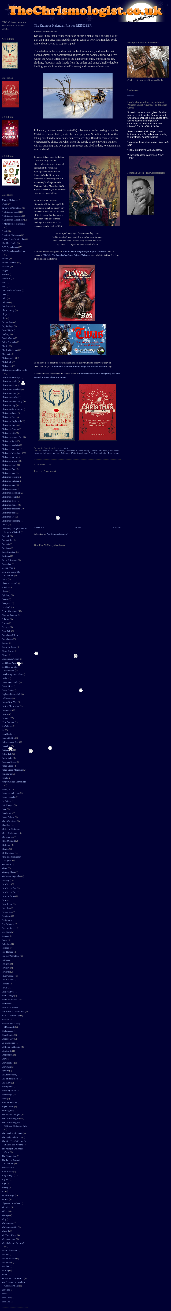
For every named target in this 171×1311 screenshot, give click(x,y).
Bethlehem (7, 306)
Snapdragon (7, 1054)
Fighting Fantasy (10, 615)
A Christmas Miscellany (13, 219)
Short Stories (8, 1035)
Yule (4, 1293)
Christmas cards (9, 393)
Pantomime (7, 920)
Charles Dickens (9, 350)
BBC (4, 286)
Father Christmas (10, 611)
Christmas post (9, 473)
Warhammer (7, 1223)
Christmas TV (8, 516)
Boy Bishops (8, 326)
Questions (6, 932)
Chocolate (7, 354)
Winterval (6, 1262)
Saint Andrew (8, 991)
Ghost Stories (8, 651)
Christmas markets (10, 445)
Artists (5, 274)
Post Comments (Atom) (57, 534)
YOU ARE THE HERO (13, 1278)
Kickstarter (7, 773)
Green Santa (7, 690)
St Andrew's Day (10, 1074)
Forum (5, 623)
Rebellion (6, 944)
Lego (4, 809)
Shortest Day (8, 1038)
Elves (4, 591)
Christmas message (11, 449)
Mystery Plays (8, 872)
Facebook (6, 607)
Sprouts (5, 1070)
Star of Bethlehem (10, 1078)
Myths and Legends (11, 876)
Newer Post (39, 527)
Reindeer (6, 960)
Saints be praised (10, 999)
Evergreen (7, 603)
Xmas (5, 1274)
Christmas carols (9, 397)
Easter (5, 579)
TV (3, 1191)
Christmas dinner (10, 413)
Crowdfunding (9, 552)
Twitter (5, 1199)
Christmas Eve (9, 417)
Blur (4, 318)
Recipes (5, 947)
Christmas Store (9, 500)
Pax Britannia (8, 924)
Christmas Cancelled (11, 389)
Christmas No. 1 (9, 465)
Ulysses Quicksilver (11, 1203)
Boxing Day (7, 322)
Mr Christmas (8, 853)
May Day (6, 825)
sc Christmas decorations (13, 1011)
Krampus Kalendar (11, 793)
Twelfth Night (8, 1195)
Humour (6, 718)
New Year (6, 884)
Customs (6, 556)
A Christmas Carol (10, 212)
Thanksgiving (8, 1110)
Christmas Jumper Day (12, 437)
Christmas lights (9, 441)
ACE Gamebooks (10, 247)
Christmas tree (9, 512)
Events (5, 599)
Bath (4, 282)
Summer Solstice (10, 1102)
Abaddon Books (9, 243)
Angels (5, 270)
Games (5, 643)
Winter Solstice (9, 1258)
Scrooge (6, 1019)
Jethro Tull (7, 754)
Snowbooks (7, 1062)
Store (4, 1098)
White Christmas (10, 1250)
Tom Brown (7, 1171)
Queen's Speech (9, 928)
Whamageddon (9, 1239)
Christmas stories (10, 505)
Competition (8, 540)
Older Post (116, 527)
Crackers (6, 548)
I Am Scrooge (8, 722)
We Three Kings (9, 1235)
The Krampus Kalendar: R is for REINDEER (62, 25)
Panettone (6, 916)
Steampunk (7, 1086)
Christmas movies (10, 457)
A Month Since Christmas (13, 223)
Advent (5, 258)
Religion (6, 963)
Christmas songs (9, 496)
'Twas (5, 203)
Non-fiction (7, 904)
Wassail (5, 1231)
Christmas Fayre (9, 425)
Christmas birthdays (11, 377)
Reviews (6, 967)
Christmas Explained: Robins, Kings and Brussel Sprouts (79, 366)
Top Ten (6, 1179)
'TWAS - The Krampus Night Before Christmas (84, 251)
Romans (6, 983)
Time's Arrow (8, 1167)
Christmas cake (9, 385)
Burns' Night (8, 330)
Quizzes (6, 936)
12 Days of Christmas (12, 208)
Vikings (5, 1215)
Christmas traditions (11, 508)
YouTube (6, 1289)
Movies (5, 849)
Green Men (7, 686)
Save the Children (10, 1007)
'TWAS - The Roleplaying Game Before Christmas (66, 255)
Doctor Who (8, 568)
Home (78, 527)
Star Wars (6, 1082)
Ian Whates (7, 726)
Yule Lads (7, 1297)
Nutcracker (7, 912)
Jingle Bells (7, 758)
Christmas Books (10, 381)
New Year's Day (9, 888)
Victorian (6, 1207)
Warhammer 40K (10, 1227)
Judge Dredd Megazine (12, 769)
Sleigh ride (7, 1051)
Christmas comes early (12, 401)
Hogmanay (7, 710)
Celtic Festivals (9, 342)
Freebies (6, 627)
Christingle (7, 362)
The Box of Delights (11, 1114)
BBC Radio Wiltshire (12, 290)
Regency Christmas (11, 956)
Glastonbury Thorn (11, 659)
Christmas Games (10, 429)
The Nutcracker (9, 1156)
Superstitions (8, 1106)
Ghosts (5, 655)
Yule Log (6, 1301)
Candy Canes (8, 338)
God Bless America (11, 663)
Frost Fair (6, 631)
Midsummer (7, 837)
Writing (5, 1270)
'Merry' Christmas (10, 200)
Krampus (6, 789)
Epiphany (6, 595)
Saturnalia (7, 1003)
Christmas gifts (9, 433)
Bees (4, 294)
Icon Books (7, 734)
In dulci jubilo (8, 738)
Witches (6, 1266)
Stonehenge (7, 1094)
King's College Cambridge (14, 781)
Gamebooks (7, 639)
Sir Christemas (9, 1042)
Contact (5, 544)
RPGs (5, 987)
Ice (3, 730)
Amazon (6, 266)
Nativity (6, 880)
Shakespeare (8, 1031)
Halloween (7, 698)
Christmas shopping (11, 492)
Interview (6, 746)
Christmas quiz (9, 485)
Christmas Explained (11, 421)
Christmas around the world (14, 370)
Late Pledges (8, 805)
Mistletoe (6, 845)
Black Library (8, 310)
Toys (4, 1183)
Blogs (5, 314)
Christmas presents (11, 477)
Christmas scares (10, 489)
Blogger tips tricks (130, 95)
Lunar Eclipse (8, 817)
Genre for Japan (9, 647)
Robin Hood (7, 979)
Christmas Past (9, 469)
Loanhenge (7, 813)
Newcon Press (8, 896)
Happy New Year (10, 702)
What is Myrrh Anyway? (13, 1243)
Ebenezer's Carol (10, 583)
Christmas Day (9, 405)
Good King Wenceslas (12, 674)
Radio (5, 940)
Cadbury (6, 334)
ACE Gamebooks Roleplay (14, 251)
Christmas (7, 366)
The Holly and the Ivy (12, 1137)
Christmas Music (10, 461)
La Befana (7, 801)
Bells (4, 298)
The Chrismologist (10, 1118)
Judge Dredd (8, 765)
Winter (5, 1254)
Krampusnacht (9, 797)
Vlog (4, 1219)
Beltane (5, 302)
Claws (5, 524)
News (5, 900)
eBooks (5, 587)
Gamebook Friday (10, 635)
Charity (5, 346)
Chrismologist (8, 358)
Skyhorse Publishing (11, 1047)
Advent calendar (9, 262)
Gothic (5, 678)
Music (5, 868)
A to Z (5, 231)
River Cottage (8, 975)
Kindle (5, 778)
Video (5, 1211)
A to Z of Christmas (11, 235)
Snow (5, 1058)
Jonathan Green (9, 762)
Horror (5, 714)
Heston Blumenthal (11, 706)
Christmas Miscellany (12, 453)
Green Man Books (10, 682)
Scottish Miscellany (11, 1015)
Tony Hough (8, 1175)
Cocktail (6, 536)
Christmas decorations (12, 409)
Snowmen (6, 1066)
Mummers (7, 864)
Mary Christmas (9, 821)
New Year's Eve (9, 892)
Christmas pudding (11, 481)
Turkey (5, 1187)
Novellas (6, 908)
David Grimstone (10, 560)
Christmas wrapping (11, 520)
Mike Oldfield (8, 841)
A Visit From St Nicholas (13, 239)
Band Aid (6, 278)
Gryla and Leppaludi (11, 694)
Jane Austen (7, 750)
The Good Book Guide (12, 1133)
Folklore (6, 619)
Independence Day (10, 742)
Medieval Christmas (11, 829)
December (7, 564)
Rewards (6, 971)
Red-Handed (8, 951)
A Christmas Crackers (12, 216)
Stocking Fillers (9, 1090)
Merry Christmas (10, 833)
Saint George (8, 995)
